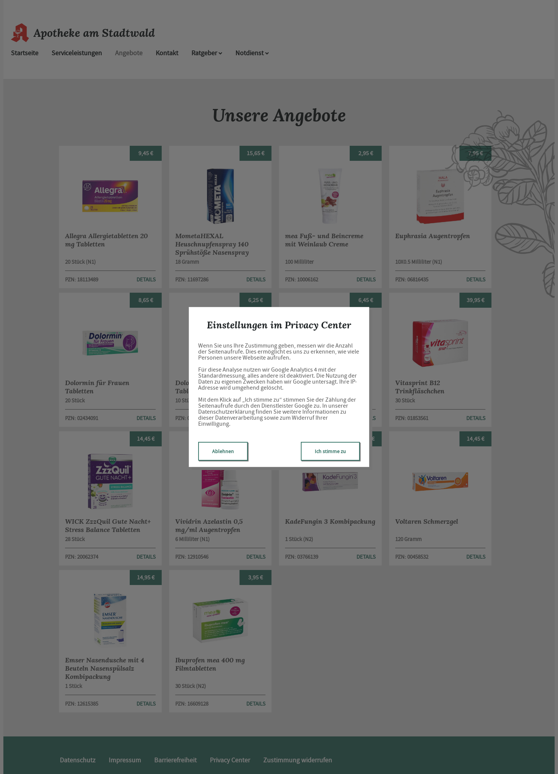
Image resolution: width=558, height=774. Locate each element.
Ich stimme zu (330, 451)
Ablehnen (223, 451)
